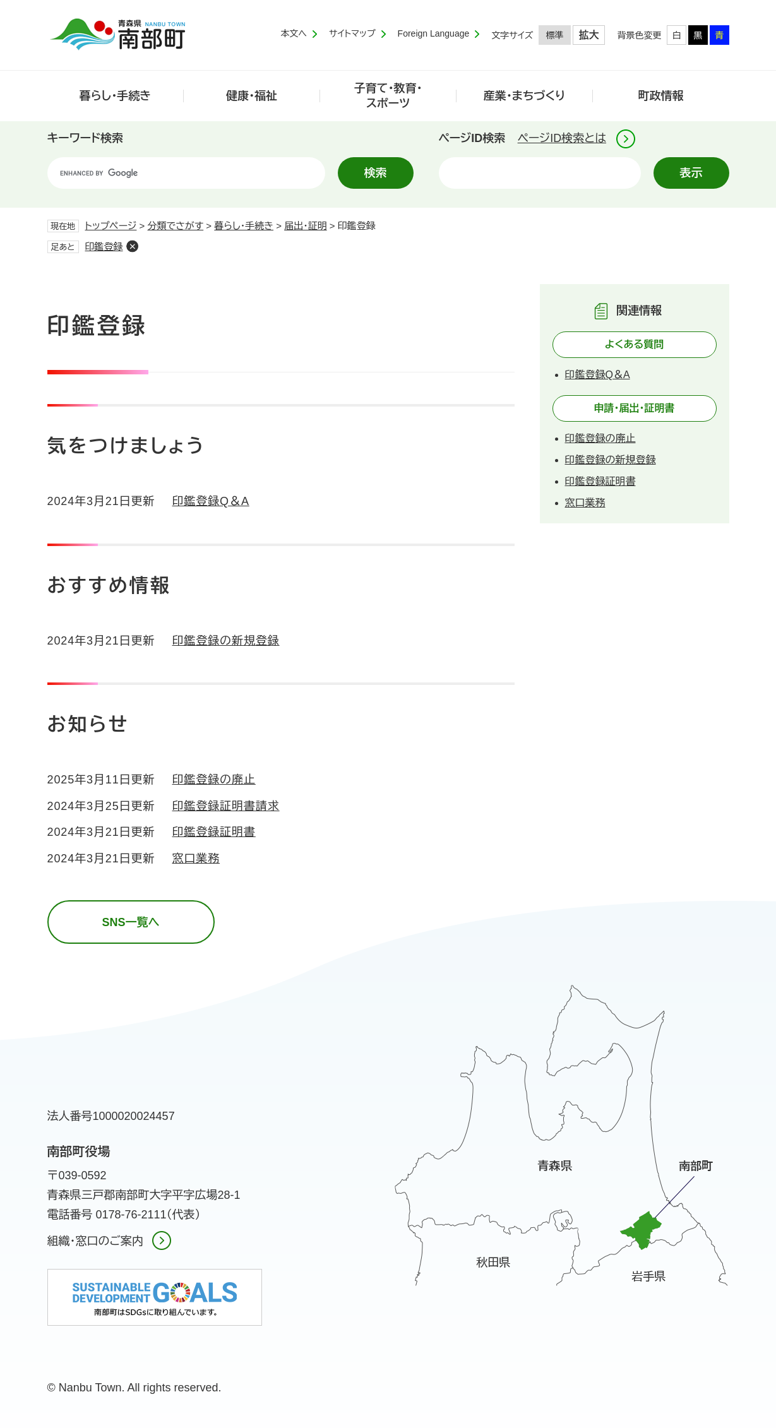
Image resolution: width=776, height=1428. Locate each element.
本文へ (293, 33)
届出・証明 (305, 225)
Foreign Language (434, 33)
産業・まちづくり (525, 96)
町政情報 (661, 96)
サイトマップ (352, 33)
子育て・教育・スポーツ (388, 95)
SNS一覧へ (130, 922)
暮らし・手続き (116, 96)
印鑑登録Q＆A (210, 501)
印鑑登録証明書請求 (226, 806)
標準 (555, 35)
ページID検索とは (562, 138)
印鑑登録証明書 (214, 832)
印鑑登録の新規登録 (226, 640)
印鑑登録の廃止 (214, 779)
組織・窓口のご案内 (95, 1241)
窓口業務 (196, 858)
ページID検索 (472, 138)
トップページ (111, 225)
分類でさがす (176, 225)
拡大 (589, 35)
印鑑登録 (104, 246)
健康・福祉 (251, 96)
